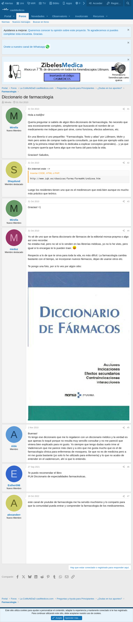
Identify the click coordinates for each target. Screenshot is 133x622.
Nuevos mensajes (21, 22)
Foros (22, 16)
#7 (128, 496)
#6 (128, 467)
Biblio (54, 3)
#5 (128, 427)
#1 (128, 109)
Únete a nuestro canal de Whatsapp (24, 46)
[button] (13, 16)
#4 (128, 231)
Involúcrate (81, 16)
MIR (31, 3)
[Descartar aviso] (127, 30)
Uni (20, 3)
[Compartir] (123, 109)
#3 (128, 201)
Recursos (98, 16)
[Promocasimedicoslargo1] (66, 81)
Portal (7, 16)
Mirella (8, 102)
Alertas (7, 3)
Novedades (38, 16)
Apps (67, 3)
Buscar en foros (41, 22)
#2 (128, 163)
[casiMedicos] (13, 10)
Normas (6, 22)
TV (42, 3)
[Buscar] (128, 3)
